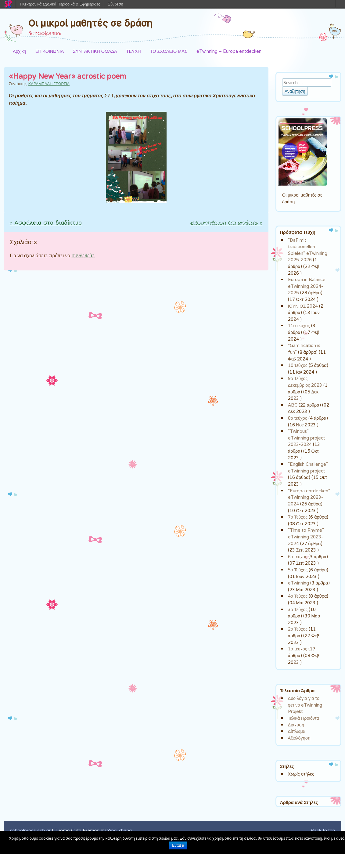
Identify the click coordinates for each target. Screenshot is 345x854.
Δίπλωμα (297, 731)
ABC (292, 405)
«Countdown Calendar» (226, 223)
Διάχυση (296, 725)
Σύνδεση (115, 4)
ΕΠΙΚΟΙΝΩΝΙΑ (49, 51)
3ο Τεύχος (298, 609)
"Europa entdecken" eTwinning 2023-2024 (309, 497)
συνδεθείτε (83, 255)
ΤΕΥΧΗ (133, 51)
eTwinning (298, 583)
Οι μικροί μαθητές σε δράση (90, 23)
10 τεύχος (297, 365)
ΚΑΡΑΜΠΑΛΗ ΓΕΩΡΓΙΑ (49, 83)
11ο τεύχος (299, 325)
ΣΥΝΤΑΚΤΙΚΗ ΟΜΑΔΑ (95, 51)
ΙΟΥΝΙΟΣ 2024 (303, 306)
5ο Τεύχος (298, 570)
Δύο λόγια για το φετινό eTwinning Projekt (305, 704)
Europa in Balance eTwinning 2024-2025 (306, 286)
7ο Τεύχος (298, 517)
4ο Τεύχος (298, 596)
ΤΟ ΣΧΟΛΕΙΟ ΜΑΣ (168, 51)
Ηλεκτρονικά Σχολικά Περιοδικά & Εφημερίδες (60, 4)
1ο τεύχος (297, 649)
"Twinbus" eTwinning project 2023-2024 (306, 437)
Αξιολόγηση (299, 738)
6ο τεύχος (297, 556)
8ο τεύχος (297, 418)
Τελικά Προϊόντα (303, 718)
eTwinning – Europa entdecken (228, 51)
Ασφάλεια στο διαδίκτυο (46, 223)
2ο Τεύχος (298, 629)
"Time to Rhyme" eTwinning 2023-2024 (306, 536)
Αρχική (19, 51)
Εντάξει (178, 845)
